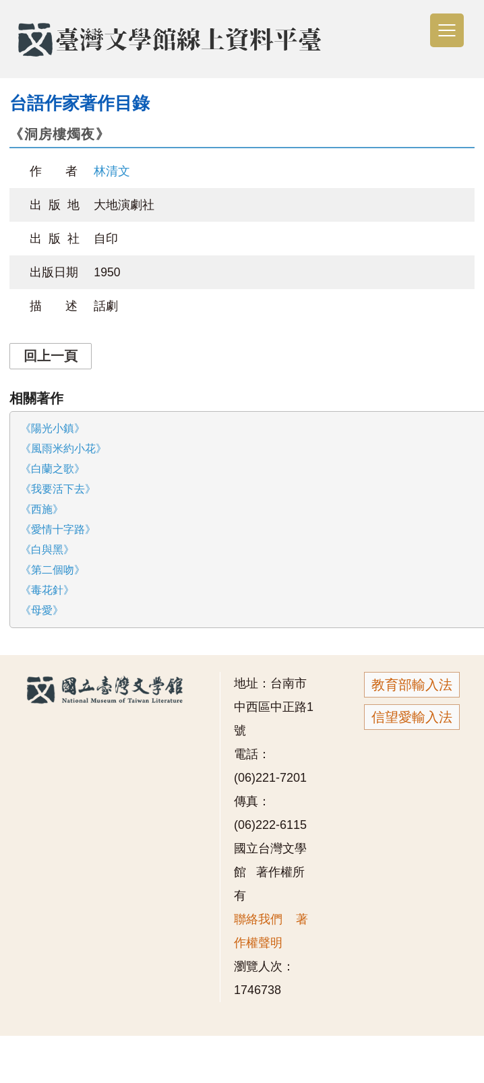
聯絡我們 (258, 919)
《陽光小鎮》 (52, 428)
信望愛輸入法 (411, 717)
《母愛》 (41, 610)
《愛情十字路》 (58, 529)
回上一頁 (51, 355)
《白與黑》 (47, 549)
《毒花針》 (47, 590)
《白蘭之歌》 (52, 468)
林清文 (112, 171)
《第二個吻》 (52, 570)
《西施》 (41, 509)
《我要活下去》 (58, 489)
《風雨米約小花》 (63, 448)
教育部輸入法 (411, 684)
